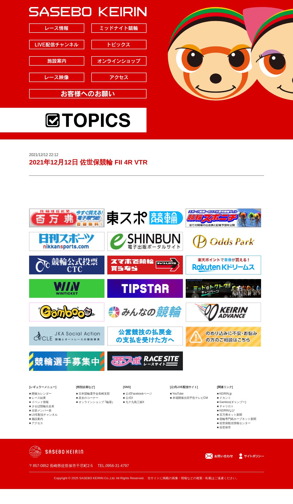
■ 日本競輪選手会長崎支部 (93, 393)
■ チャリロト (225, 406)
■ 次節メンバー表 (40, 410)
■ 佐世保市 (224, 427)
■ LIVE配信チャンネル (43, 414)
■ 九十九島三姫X (133, 402)
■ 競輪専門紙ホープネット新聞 (236, 419)
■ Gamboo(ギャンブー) (231, 402)
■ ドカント (224, 397)
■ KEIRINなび (226, 410)
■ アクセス (36, 423)
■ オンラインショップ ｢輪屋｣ (94, 402)
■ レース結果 (37, 397)
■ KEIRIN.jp (224, 393)
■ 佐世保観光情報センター (234, 423)
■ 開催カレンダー (40, 393)
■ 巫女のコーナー (87, 397)
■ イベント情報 (39, 402)
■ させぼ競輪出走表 (41, 406)
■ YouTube (177, 393)
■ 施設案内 (36, 419)
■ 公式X (128, 397)
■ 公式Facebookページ (137, 393)
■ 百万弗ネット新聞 (229, 414)
